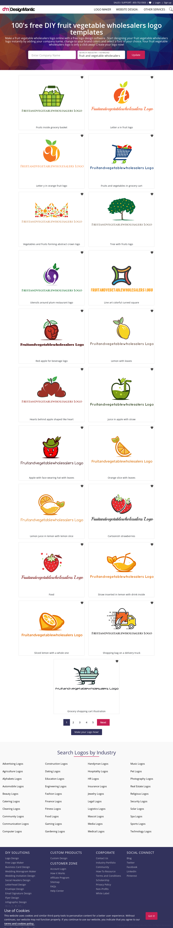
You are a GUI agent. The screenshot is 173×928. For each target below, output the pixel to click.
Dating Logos (52, 770)
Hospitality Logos (98, 770)
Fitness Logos (53, 807)
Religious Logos (139, 792)
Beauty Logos (10, 792)
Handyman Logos (98, 762)
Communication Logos (16, 822)
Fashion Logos (53, 792)
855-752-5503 (139, 2)
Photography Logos (141, 777)
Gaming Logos (53, 822)
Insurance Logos (97, 785)
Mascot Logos (96, 815)
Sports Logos (137, 822)
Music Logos (137, 762)
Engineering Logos (55, 785)
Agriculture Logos (13, 770)
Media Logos (95, 822)
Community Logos (13, 815)
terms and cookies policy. (19, 923)
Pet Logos (136, 770)
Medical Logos (96, 830)
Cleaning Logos (11, 807)
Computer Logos (12, 830)
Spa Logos (136, 815)
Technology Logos (140, 830)
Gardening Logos (55, 830)
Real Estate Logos (140, 785)
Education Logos (54, 777)
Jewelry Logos (96, 792)
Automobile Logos (13, 785)
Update (136, 55)
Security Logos (138, 800)
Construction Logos (56, 762)
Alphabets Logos (12, 777)
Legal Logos (95, 800)
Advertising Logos (13, 762)
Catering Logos (11, 800)
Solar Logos (137, 807)
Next (103, 721)
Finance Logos (53, 800)
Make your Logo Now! (87, 731)
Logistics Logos (96, 807)
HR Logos (93, 777)
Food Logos (52, 815)
